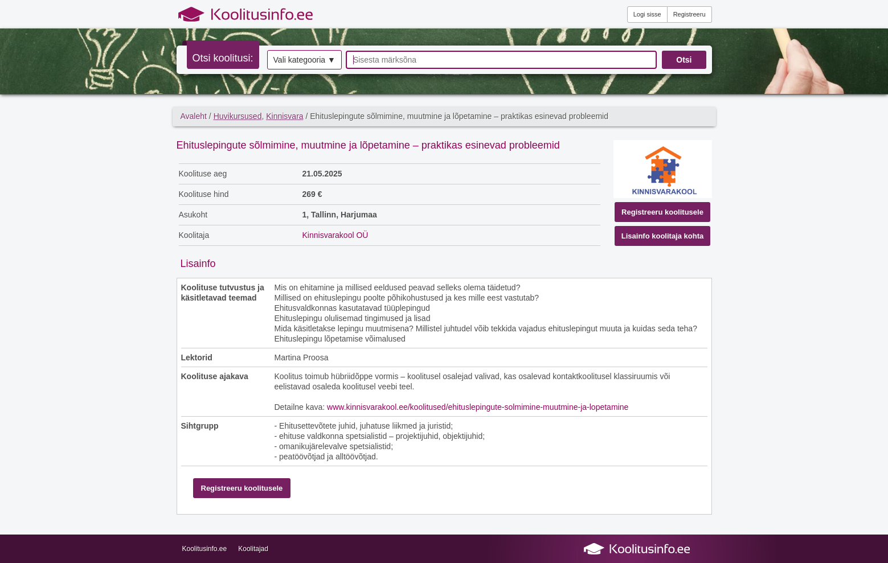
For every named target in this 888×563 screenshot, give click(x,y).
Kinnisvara (284, 116)
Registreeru (689, 14)
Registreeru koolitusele (662, 212)
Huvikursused (238, 116)
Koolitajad (253, 549)
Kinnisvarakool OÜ (335, 235)
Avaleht (194, 116)
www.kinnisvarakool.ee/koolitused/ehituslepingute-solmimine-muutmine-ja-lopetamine (477, 407)
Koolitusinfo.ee (204, 549)
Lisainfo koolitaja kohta (662, 236)
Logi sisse (647, 14)
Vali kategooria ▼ (304, 59)
